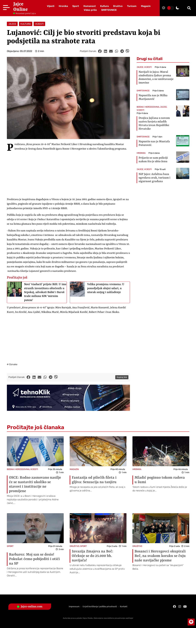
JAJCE (12, 23)
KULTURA (25, 23)
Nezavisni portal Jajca (26, 13)
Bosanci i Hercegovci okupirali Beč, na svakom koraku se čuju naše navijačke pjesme (160, 556)
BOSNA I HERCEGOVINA (148, 107)
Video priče (90, 10)
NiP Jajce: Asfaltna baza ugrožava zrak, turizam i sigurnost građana (154, 178)
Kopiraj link (122, 377)
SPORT (10, 546)
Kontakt (123, 606)
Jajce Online (20, 6)
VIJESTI (39, 23)
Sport (75, 6)
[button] (189, 8)
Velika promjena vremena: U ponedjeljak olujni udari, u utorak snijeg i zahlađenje (105, 288)
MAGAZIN (74, 469)
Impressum (74, 606)
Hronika (63, 6)
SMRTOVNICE (109, 10)
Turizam (131, 6)
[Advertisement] (68, 175)
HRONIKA (141, 153)
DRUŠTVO (74, 546)
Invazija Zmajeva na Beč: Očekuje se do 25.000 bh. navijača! (92, 556)
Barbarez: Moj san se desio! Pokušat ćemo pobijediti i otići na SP (34, 559)
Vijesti (50, 6)
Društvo (118, 6)
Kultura (104, 6)
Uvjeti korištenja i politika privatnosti (100, 606)
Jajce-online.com (31, 606)
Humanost (89, 6)
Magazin (146, 6)
